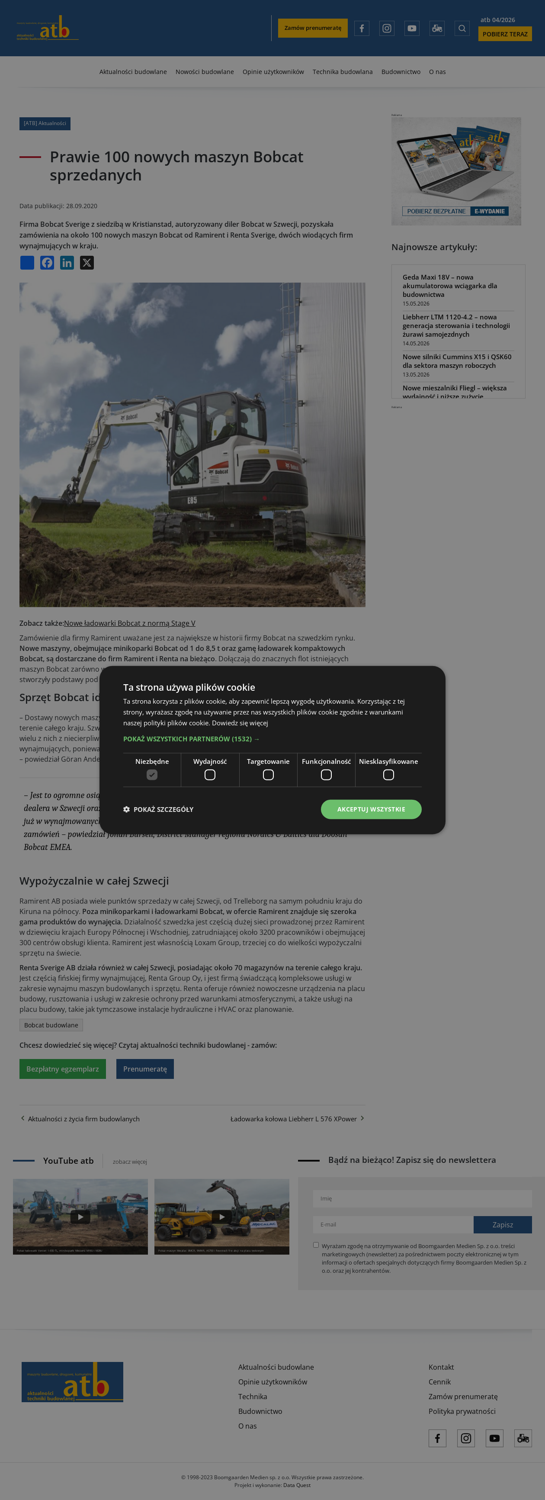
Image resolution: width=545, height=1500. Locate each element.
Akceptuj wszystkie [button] (371, 809)
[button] (272, 738)
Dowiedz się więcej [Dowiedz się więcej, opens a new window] (240, 722)
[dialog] (272, 750)
